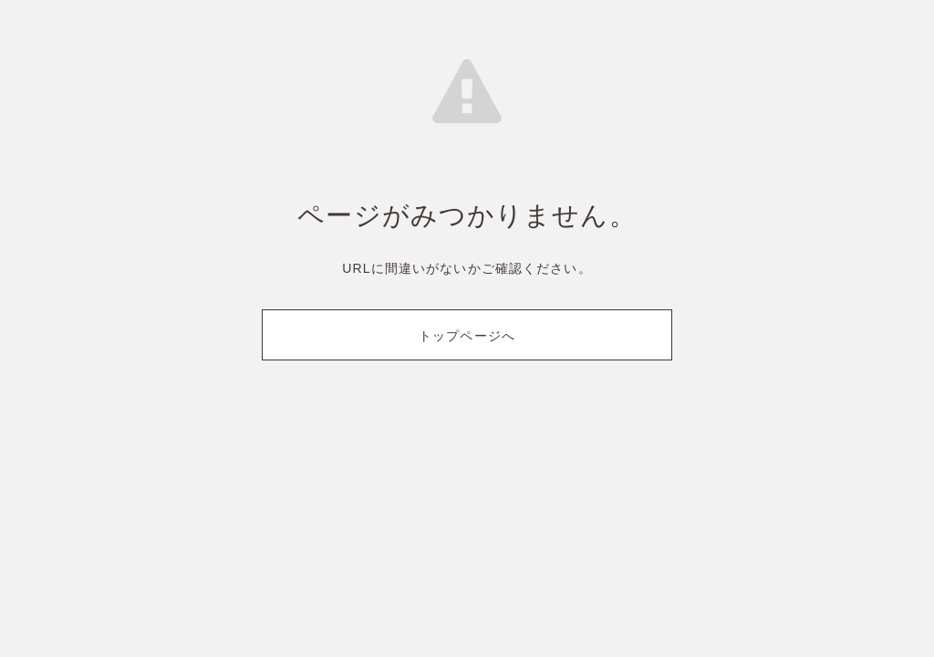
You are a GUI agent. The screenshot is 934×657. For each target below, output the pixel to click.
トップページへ (467, 335)
